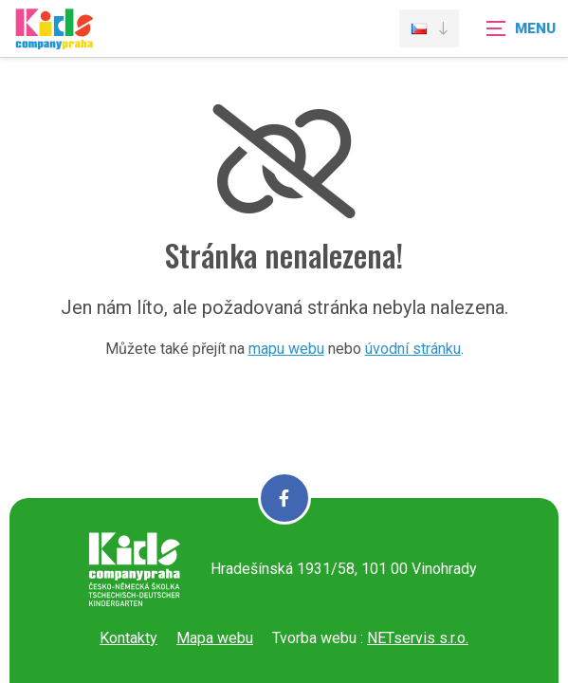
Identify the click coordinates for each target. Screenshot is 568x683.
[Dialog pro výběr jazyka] (429, 28)
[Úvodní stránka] (54, 40)
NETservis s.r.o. (417, 638)
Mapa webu (214, 638)
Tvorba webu (314, 638)
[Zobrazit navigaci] (520, 28)
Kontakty (128, 638)
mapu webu (286, 349)
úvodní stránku (413, 349)
